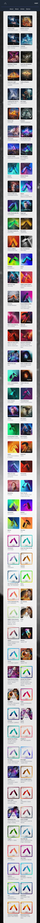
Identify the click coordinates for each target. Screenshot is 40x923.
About (11, 9)
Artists (22, 9)
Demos (28, 9)
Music (17, 9)
